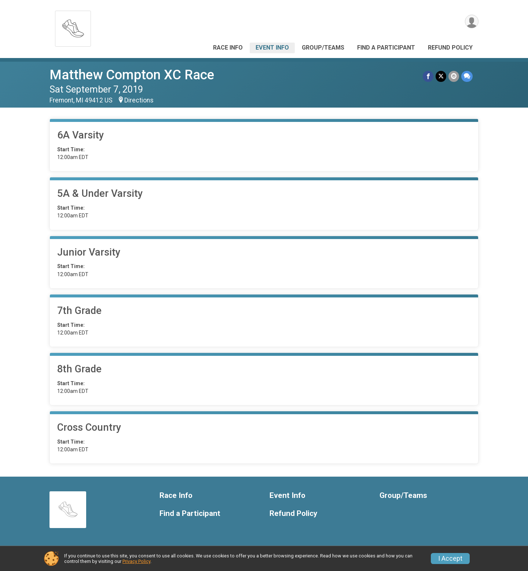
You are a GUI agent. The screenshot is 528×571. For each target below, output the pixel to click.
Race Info (228, 47)
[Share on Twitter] (441, 76)
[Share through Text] (467, 76)
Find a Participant (386, 47)
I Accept (450, 558)
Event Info (272, 47)
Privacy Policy (136, 561)
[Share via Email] (453, 76)
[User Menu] (471, 21)
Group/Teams (323, 47)
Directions (139, 100)
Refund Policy (450, 47)
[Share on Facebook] (428, 76)
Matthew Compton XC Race (132, 75)
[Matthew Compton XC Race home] (73, 27)
